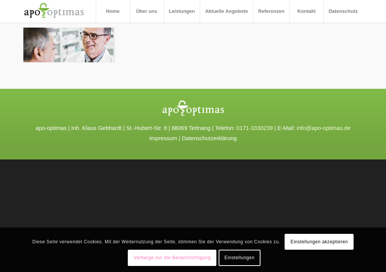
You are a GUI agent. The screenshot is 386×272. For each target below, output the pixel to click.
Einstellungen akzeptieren (319, 241)
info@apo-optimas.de (324, 128)
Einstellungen (240, 257)
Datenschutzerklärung (209, 138)
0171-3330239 (254, 128)
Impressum (163, 138)
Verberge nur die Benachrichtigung (172, 257)
